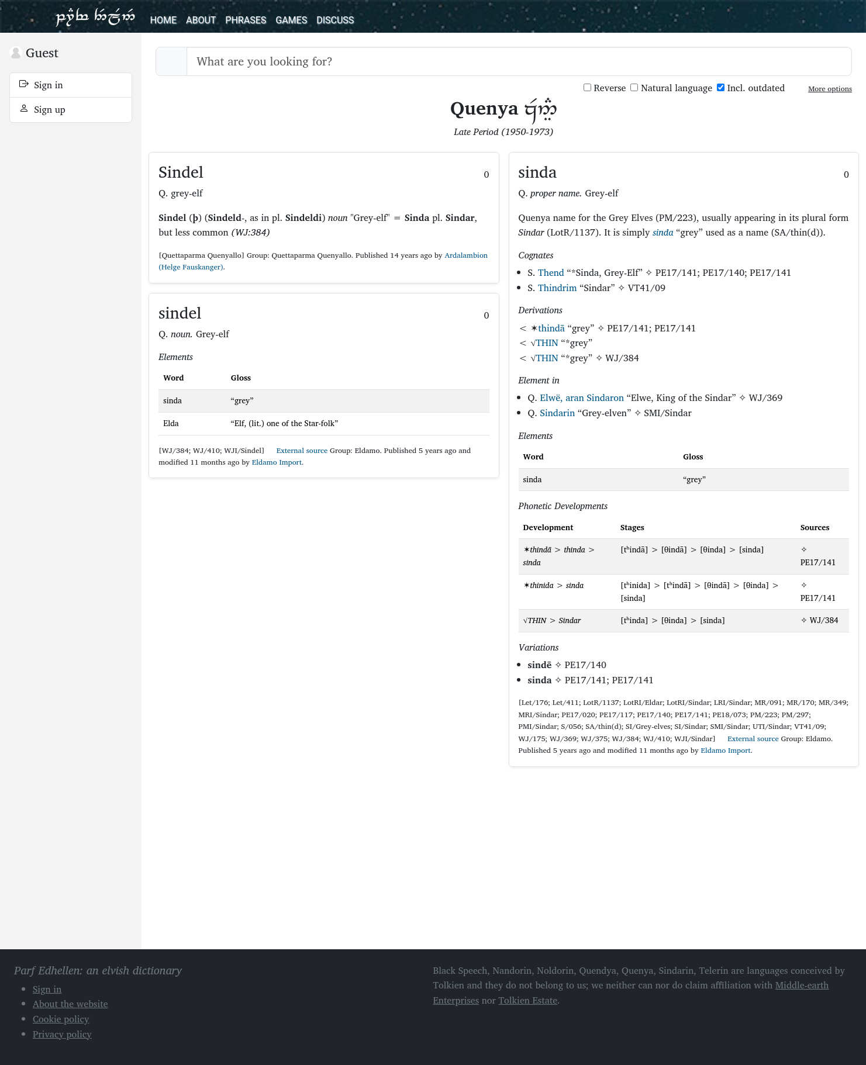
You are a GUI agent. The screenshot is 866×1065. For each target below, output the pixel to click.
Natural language (671, 88)
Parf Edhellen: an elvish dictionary (95, 16)
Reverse (605, 88)
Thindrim (557, 287)
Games (291, 20)
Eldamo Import (277, 462)
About (201, 20)
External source (297, 450)
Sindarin (557, 412)
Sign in (41, 84)
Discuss (335, 20)
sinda (663, 232)
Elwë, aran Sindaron (582, 397)
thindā (551, 328)
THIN (547, 342)
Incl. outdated (751, 88)
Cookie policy (61, 1018)
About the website (70, 1003)
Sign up (42, 109)
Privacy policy (62, 1034)
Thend (551, 272)
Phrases (245, 20)
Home (163, 20)
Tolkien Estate (527, 1000)
